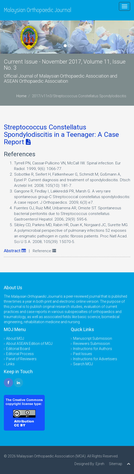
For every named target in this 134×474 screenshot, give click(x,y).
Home (21, 96)
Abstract (15, 250)
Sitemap (115, 464)
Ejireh (100, 464)
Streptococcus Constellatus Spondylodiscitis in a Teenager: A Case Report (61, 134)
